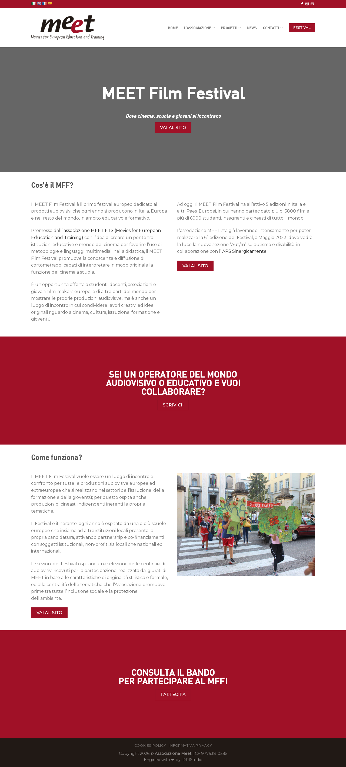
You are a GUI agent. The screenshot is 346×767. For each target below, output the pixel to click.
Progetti (231, 27)
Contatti (273, 27)
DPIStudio (192, 759)
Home (173, 28)
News (252, 28)
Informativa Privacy (190, 746)
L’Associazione (199, 27)
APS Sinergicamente (244, 251)
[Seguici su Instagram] (307, 4)
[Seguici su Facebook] (302, 4)
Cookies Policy (150, 746)
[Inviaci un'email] (312, 4)
